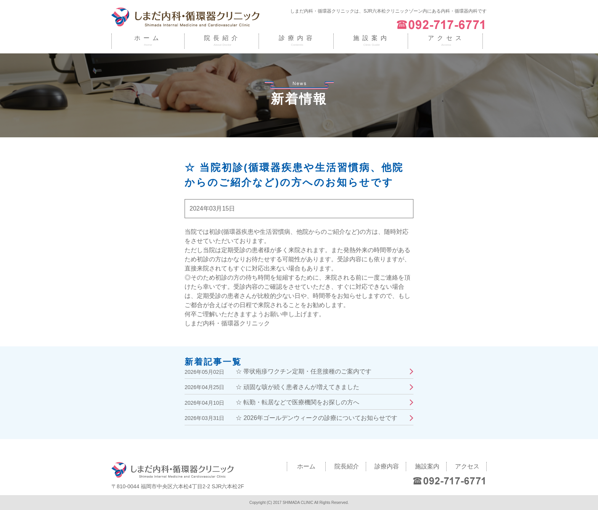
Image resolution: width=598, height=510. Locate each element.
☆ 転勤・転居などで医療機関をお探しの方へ (297, 402)
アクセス (446, 38)
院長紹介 (222, 38)
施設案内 (371, 38)
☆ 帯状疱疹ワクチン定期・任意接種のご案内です (303, 371)
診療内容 (297, 38)
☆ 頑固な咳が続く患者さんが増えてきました (297, 387)
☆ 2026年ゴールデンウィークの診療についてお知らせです (316, 418)
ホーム (148, 38)
